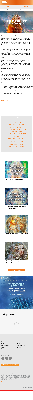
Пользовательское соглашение (7, 381)
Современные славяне (16, 146)
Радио (8, 7)
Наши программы (5, 345)
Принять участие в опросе (10, 365)
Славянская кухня (16, 141)
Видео (2, 341)
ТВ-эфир (25, 7)
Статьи (3, 347)
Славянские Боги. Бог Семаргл (19, 10)
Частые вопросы (20, 345)
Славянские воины (16, 144)
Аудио (2, 343)
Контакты (18, 347)
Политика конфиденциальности (7, 382)
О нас (17, 341)
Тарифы (18, 343)
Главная (9, 10)
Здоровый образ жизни (16, 139)
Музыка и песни (16, 122)
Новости (3, 349)
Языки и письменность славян (16, 134)
